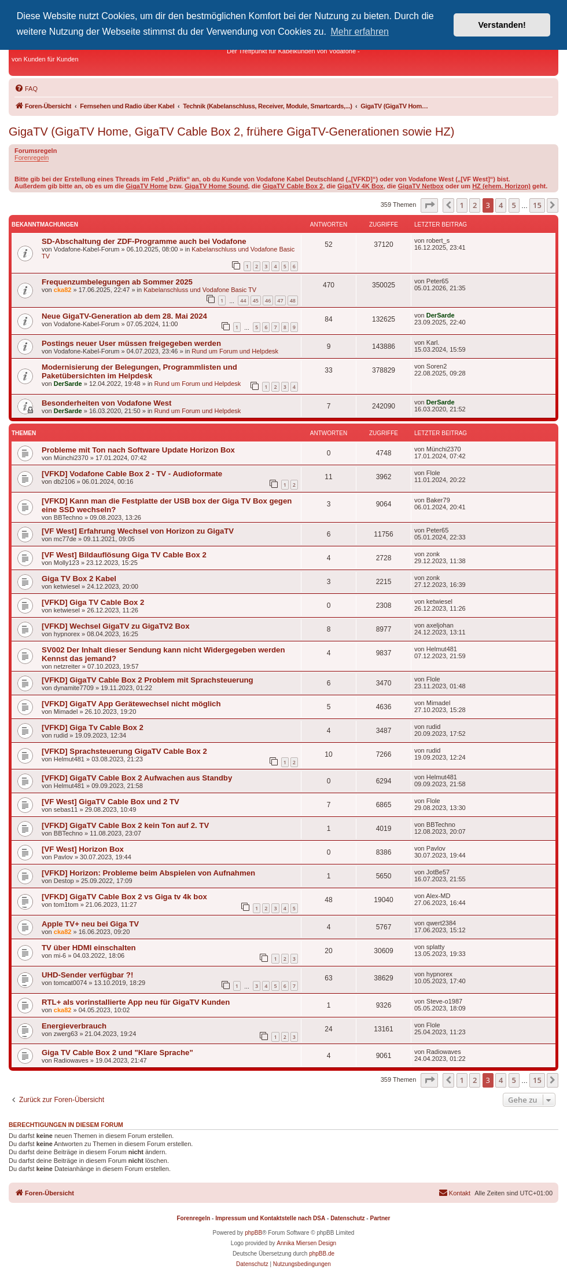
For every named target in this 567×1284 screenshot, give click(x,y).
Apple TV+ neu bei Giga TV (90, 924)
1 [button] (462, 205)
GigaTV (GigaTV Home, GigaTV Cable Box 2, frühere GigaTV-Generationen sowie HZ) (231, 131)
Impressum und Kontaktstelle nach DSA (270, 1218)
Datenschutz (347, 1218)
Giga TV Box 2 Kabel (79, 578)
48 (293, 300)
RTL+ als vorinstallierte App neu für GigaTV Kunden (136, 1002)
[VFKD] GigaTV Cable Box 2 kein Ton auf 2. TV (125, 825)
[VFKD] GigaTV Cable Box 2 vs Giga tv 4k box (124, 896)
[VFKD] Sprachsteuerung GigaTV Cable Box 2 (124, 751)
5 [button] (514, 205)
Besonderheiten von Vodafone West (106, 403)
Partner (380, 1218)
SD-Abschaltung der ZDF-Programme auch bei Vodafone (144, 241)
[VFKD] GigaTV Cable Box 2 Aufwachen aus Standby (137, 778)
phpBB (253, 1233)
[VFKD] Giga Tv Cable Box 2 (92, 727)
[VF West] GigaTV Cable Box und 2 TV (110, 801)
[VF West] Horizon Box (83, 849)
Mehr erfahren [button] (360, 32)
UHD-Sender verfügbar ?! (87, 975)
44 (243, 300)
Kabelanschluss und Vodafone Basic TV (199, 289)
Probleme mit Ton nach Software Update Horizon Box (138, 450)
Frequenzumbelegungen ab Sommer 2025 (117, 282)
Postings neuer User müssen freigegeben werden (131, 343)
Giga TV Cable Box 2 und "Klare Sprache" (117, 1052)
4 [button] (501, 205)
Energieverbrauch (74, 1026)
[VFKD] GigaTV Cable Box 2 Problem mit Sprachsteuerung (147, 680)
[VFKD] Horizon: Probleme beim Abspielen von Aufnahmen (148, 873)
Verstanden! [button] (502, 25)
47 (280, 300)
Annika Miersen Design (306, 1243)
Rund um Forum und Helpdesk (235, 351)
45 (256, 300)
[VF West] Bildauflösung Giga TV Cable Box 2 (124, 554)
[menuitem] (26, 89)
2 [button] (475, 205)
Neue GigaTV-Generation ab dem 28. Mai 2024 (124, 316)
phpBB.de (321, 1253)
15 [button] (537, 205)
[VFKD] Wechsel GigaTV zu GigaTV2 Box (116, 626)
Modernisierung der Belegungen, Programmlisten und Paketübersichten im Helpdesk (139, 371)
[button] (429, 205)
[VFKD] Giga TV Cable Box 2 (93, 602)
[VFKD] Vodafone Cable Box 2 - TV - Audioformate (132, 473)
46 (268, 300)
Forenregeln (31, 157)
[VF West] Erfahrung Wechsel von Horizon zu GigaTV (138, 531)
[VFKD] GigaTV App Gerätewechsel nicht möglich (131, 703)
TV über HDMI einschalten (89, 947)
